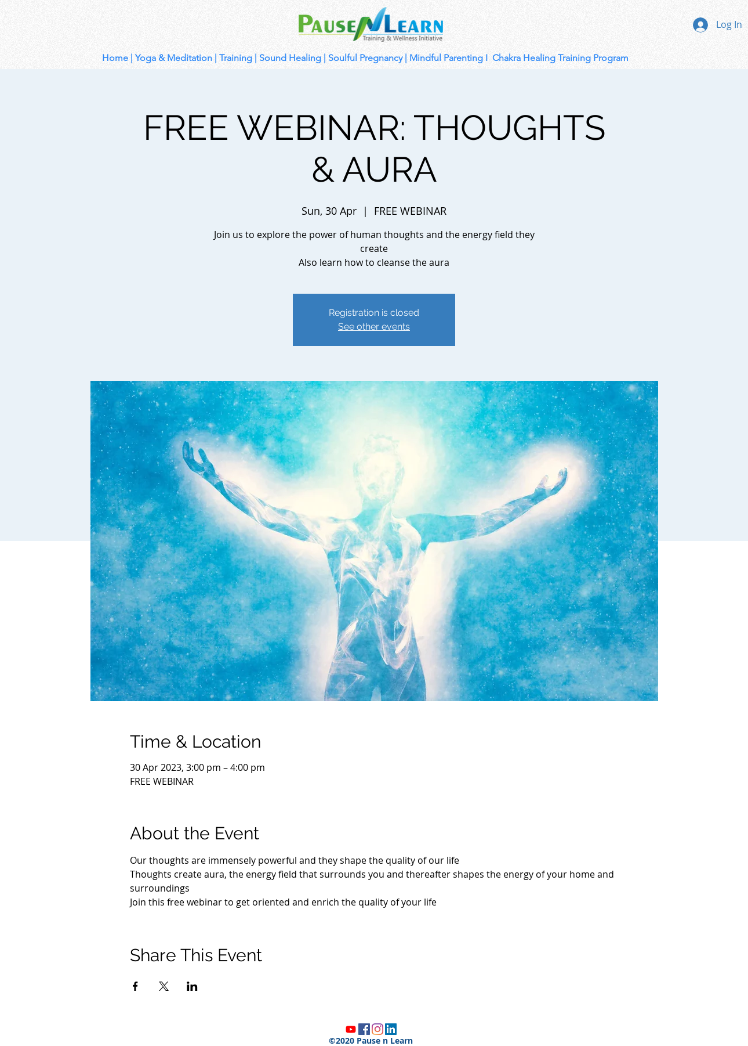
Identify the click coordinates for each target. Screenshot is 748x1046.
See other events (374, 326)
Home (115, 57)
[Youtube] (351, 1029)
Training (235, 57)
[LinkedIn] (391, 1029)
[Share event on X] (163, 986)
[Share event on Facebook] (135, 986)
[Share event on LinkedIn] (192, 986)
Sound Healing (290, 57)
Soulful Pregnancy (365, 57)
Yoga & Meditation (173, 57)
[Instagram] (377, 1029)
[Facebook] (364, 1029)
